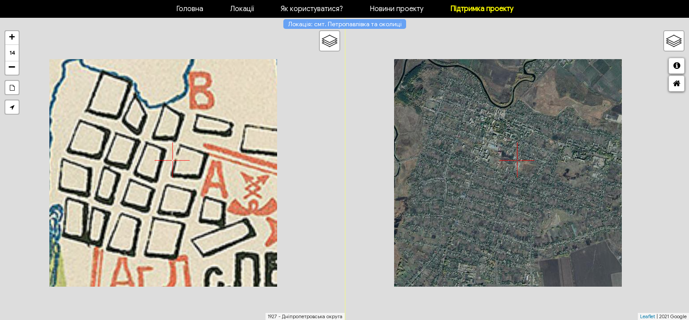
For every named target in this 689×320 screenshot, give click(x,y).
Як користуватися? (312, 8)
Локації (242, 8)
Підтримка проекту (481, 8)
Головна (189, 8)
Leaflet (647, 316)
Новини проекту (396, 8)
